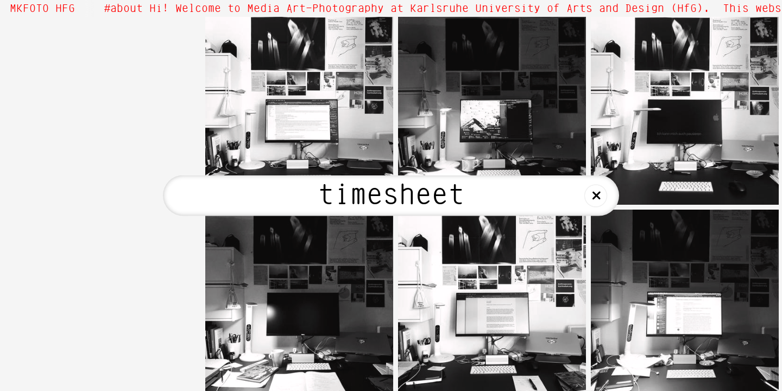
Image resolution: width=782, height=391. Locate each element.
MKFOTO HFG (42, 8)
